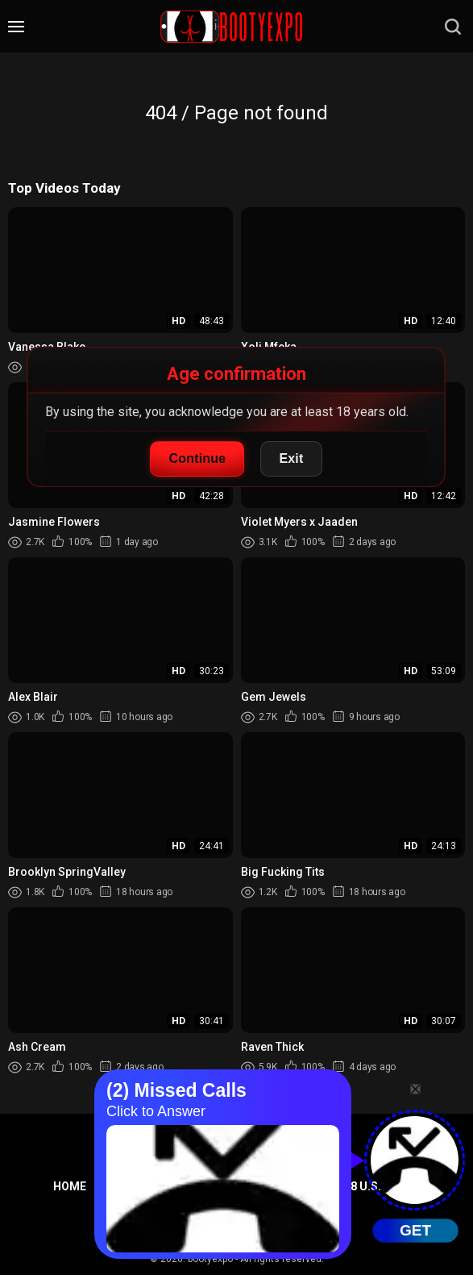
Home (69, 1186)
